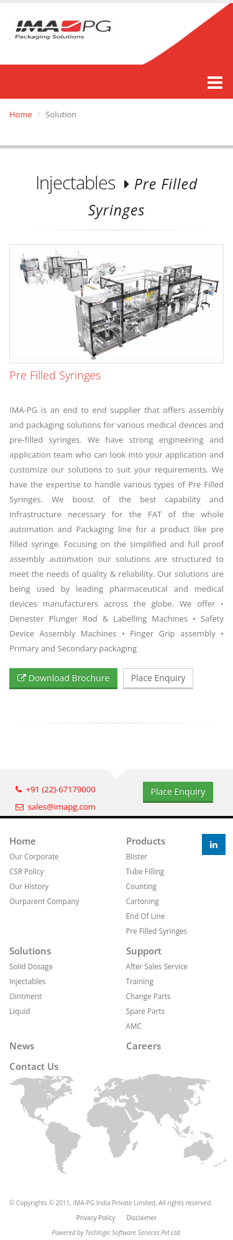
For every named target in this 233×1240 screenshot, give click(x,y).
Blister (137, 856)
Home (20, 114)
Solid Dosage (31, 966)
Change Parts (148, 996)
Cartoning (142, 901)
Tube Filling (145, 871)
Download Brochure (63, 678)
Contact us (33, 1066)
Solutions (30, 950)
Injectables (27, 981)
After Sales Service (157, 966)
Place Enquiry (158, 678)
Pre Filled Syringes (157, 931)
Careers (143, 1045)
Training (139, 981)
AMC (134, 1026)
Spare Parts (145, 1011)
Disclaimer (141, 1217)
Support (144, 950)
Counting (141, 886)
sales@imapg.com (56, 806)
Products (145, 841)
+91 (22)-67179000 (56, 789)
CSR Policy (26, 871)
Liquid (19, 1011)
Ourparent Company (44, 901)
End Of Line (145, 916)
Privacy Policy (95, 1217)
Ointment (25, 996)
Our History (28, 886)
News (21, 1045)
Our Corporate (33, 856)
